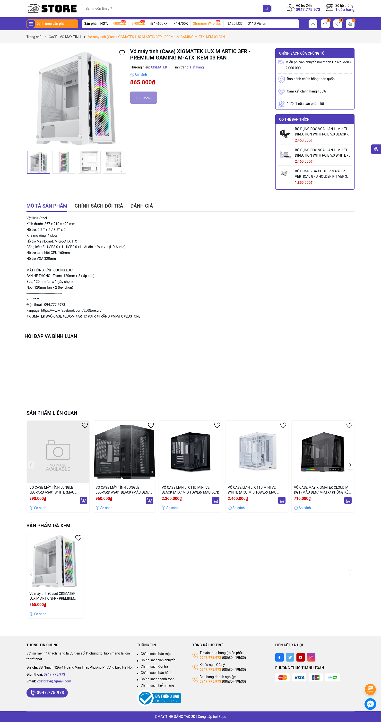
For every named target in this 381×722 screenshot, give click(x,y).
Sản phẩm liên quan (51, 413)
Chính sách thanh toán (157, 679)
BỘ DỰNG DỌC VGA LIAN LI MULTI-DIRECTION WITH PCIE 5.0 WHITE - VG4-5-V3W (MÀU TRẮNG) (321, 153)
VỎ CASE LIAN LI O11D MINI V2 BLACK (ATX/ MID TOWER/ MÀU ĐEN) (190, 490)
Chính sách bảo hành (156, 673)
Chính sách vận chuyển (158, 660)
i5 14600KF (159, 23)
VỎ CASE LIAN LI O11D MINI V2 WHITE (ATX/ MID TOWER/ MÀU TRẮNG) (252, 490)
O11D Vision (257, 23)
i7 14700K (180, 23)
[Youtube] (300, 657)
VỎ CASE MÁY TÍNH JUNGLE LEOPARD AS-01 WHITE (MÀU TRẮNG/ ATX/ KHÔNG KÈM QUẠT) (55, 490)
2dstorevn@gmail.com (54, 681)
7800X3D (119, 23)
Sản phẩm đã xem (48, 526)
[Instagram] (311, 657)
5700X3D (138, 23)
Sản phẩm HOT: (96, 23)
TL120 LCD (234, 23)
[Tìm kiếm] (267, 8)
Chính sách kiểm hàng (157, 685)
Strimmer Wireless (207, 23)
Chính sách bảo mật (156, 654)
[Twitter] (290, 657)
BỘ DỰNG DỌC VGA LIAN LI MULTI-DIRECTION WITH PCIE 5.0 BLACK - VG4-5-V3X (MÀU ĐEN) (321, 132)
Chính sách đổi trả (154, 666)
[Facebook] (279, 657)
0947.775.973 (308, 9)
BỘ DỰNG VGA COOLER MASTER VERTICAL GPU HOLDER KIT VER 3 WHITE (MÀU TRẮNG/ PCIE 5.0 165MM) (321, 174)
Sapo (222, 717)
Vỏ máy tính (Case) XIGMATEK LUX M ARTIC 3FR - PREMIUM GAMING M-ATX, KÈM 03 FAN (52, 596)
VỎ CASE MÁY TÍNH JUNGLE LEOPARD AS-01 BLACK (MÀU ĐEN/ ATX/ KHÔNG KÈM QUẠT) (122, 490)
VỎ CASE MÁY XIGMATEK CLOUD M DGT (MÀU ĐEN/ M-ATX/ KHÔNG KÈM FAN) (323, 490)
